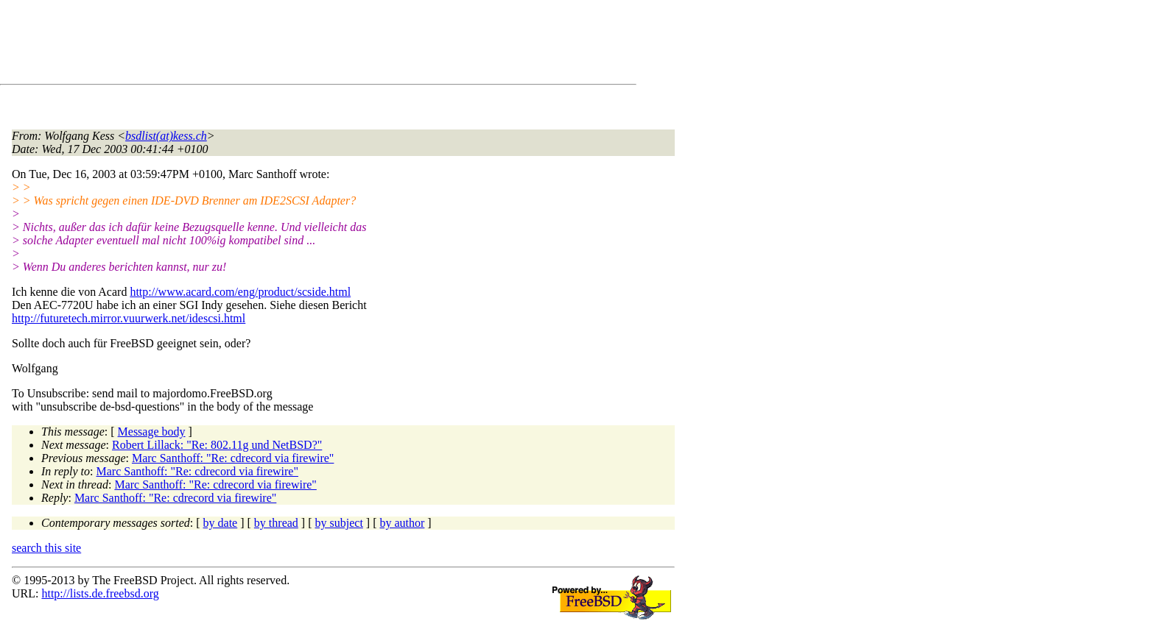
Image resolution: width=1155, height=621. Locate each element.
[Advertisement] (280, 45)
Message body (152, 431)
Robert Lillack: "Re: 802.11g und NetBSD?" (217, 445)
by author (401, 523)
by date (220, 523)
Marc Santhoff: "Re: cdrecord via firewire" (233, 458)
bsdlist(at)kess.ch (166, 135)
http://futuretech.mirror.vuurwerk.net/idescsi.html (128, 318)
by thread (276, 523)
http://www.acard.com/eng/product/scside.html (240, 291)
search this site (46, 548)
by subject (339, 523)
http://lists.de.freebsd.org (99, 593)
